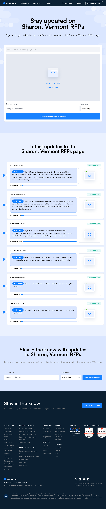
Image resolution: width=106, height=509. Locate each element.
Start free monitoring (92, 378)
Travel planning (9, 464)
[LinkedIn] (80, 479)
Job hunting (8, 442)
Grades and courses (8, 452)
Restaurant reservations (8, 457)
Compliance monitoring (27, 434)
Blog (56, 456)
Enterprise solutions (58, 438)
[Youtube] (84, 479)
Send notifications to (13, 104)
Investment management (28, 451)
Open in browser (53, 83)
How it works (46, 429)
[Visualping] (9, 3)
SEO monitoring (25, 442)
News (6, 439)
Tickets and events (8, 468)
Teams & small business (60, 433)
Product (25, 3)
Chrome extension (45, 446)
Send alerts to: (9, 373)
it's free (94, 3)
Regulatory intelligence (27, 431)
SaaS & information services (29, 457)
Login (79, 3)
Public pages (46, 453)
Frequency (84, 104)
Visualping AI (46, 431)
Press (57, 453)
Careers (58, 451)
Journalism (23, 465)
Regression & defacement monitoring (28, 438)
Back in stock (8, 429)
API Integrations (46, 435)
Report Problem (53, 87)
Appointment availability (8, 435)
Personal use (59, 429)
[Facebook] (88, 479)
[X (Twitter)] (76, 479)
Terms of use (90, 485)
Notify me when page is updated (53, 116)
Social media (8, 448)
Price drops (8, 431)
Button (44, 451)
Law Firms (22, 454)
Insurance (22, 462)
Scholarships (8, 461)
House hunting (9, 445)
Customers (38, 3)
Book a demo (67, 3)
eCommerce (23, 459)
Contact (58, 448)
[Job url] (53, 49)
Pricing (50, 3)
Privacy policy (79, 485)
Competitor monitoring (27, 429)
